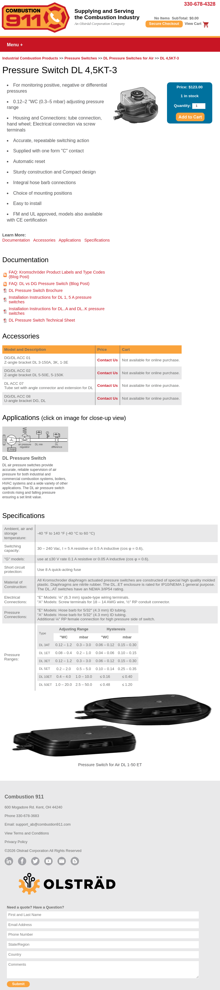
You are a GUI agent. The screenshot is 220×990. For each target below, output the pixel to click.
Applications (70, 240)
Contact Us (107, 360)
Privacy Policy (16, 842)
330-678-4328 (199, 4)
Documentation (16, 240)
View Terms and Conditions (27, 833)
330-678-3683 (27, 816)
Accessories (44, 240)
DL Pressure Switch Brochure (36, 290)
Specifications (97, 240)
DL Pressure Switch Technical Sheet (42, 320)
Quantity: (182, 105)
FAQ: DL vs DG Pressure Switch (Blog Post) (49, 283)
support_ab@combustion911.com (43, 824)
